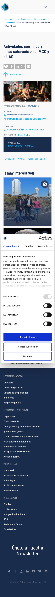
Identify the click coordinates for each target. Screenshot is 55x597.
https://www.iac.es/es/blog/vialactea (46, 571)
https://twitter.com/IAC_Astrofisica (9, 571)
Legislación (10, 416)
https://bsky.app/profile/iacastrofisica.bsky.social (40, 571)
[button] (6, 66)
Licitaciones (10, 509)
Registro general (13, 402)
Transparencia (11, 421)
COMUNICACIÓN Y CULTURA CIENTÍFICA (25, 130)
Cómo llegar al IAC (14, 387)
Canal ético (10, 529)
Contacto (8, 382)
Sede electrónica (13, 524)
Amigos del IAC (12, 456)
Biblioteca (9, 397)
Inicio (6, 19)
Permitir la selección (27, 346)
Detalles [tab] (29, 246)
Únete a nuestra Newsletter (27, 550)
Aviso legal (9, 480)
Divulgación (14, 19)
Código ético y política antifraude (21, 426)
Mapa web (9, 470)
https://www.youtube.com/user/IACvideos (34, 571)
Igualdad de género (14, 431)
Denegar (27, 356)
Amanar (21, 159)
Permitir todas (27, 337)
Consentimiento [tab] (11, 246)
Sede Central (24, 135)
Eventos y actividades (20, 146)
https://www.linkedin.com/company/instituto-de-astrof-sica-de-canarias (27, 571)
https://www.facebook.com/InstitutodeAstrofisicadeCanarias (15, 571)
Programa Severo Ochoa (17, 451)
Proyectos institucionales (17, 441)
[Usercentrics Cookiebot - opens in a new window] (39, 238)
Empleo (8, 504)
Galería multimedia (28, 19)
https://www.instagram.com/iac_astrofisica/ (21, 571)
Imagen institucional (14, 514)
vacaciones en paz (36, 159)
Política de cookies (14, 485)
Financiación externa (15, 446)
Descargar (15, 74)
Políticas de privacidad (16, 475)
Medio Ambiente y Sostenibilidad (21, 436)
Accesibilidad (11, 490)
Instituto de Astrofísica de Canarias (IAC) (26, 119)
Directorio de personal (16, 392)
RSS (6, 519)
